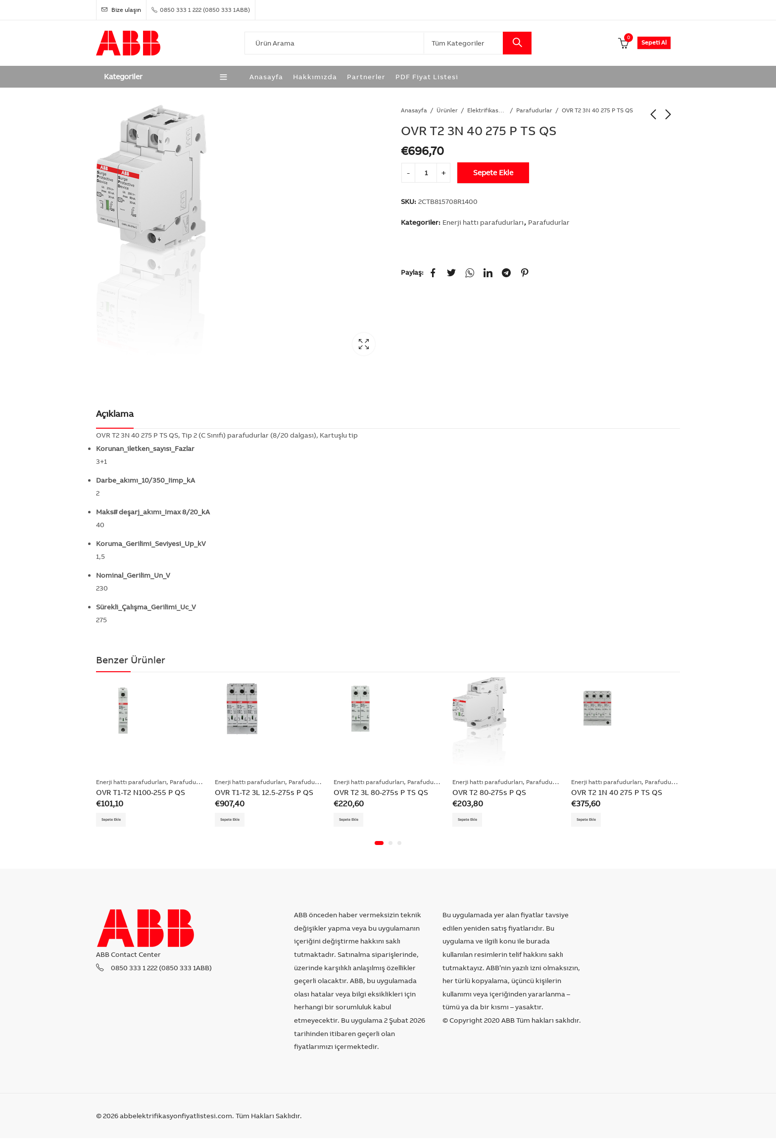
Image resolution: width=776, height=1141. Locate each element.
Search (517, 43)
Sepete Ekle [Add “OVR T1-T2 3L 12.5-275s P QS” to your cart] (236, 820)
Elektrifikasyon (487, 110)
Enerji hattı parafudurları (483, 222)
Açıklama (115, 413)
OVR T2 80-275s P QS (489, 792)
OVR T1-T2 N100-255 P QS (140, 792)
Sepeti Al (654, 42)
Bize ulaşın (121, 9)
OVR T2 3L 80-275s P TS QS (381, 792)
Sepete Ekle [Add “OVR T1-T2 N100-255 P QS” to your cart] (117, 820)
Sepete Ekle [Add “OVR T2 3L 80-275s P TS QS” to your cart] (355, 820)
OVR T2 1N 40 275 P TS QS (616, 792)
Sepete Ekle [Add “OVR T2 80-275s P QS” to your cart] (473, 820)
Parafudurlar (534, 110)
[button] (379, 845)
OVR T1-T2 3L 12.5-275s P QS (264, 792)
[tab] (115, 414)
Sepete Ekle (493, 172)
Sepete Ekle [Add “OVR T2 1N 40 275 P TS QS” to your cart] (592, 820)
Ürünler (447, 110)
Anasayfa (414, 110)
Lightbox (363, 344)
